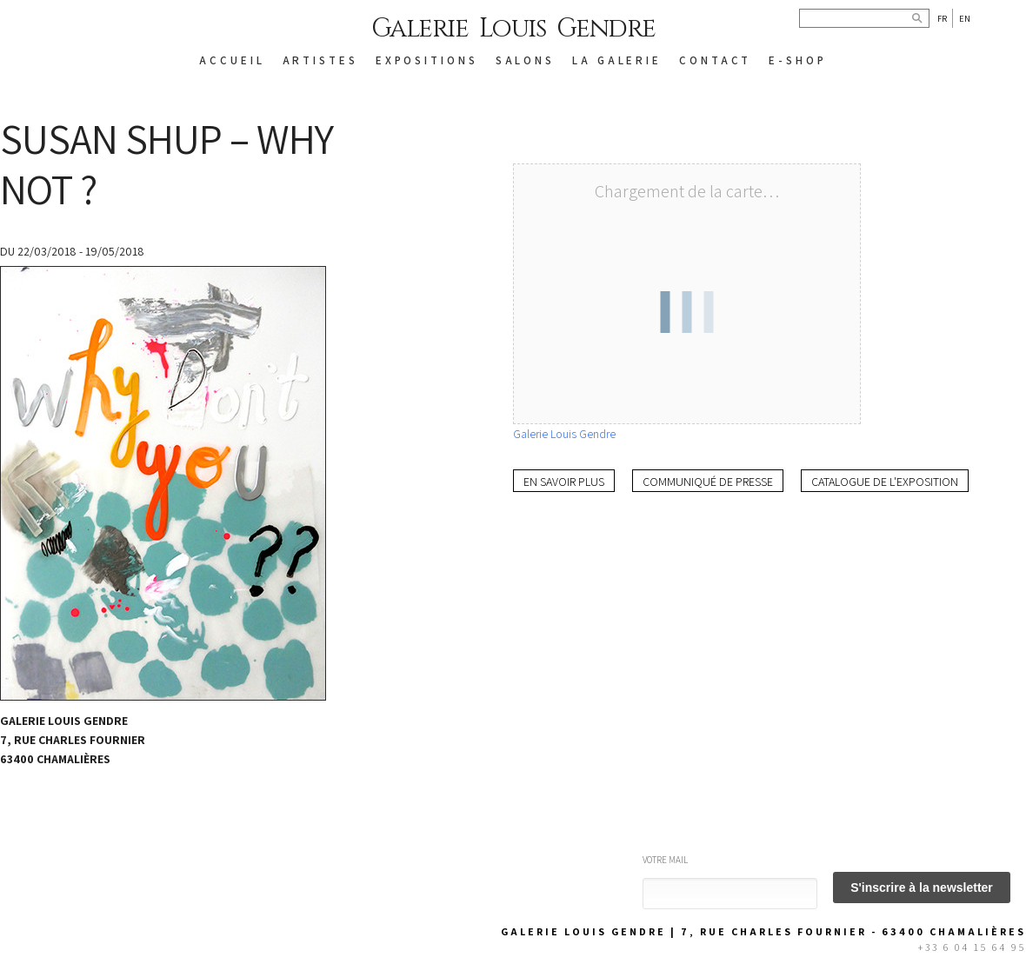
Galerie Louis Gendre (513, 28)
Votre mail (665, 860)
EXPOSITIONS (427, 60)
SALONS (525, 60)
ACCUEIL (231, 60)
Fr (942, 18)
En (964, 18)
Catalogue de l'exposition (884, 481)
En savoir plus (563, 481)
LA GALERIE (617, 60)
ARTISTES (320, 60)
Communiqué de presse (708, 481)
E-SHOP (797, 60)
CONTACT (715, 60)
